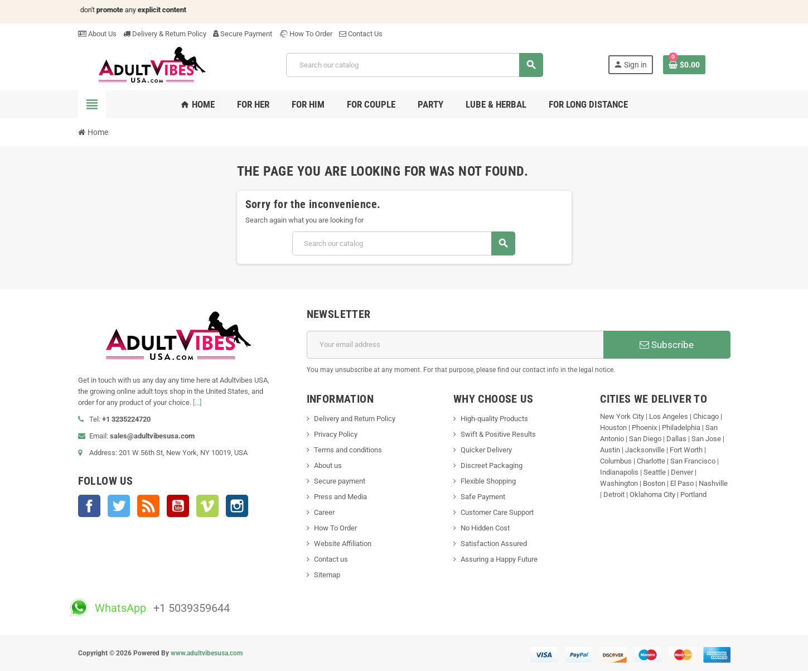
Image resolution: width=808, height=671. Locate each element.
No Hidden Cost (485, 528)
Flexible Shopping (488, 481)
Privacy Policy (335, 434)
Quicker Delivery (486, 450)
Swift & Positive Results (498, 434)
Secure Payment (242, 34)
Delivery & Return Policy (164, 34)
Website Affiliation (342, 543)
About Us (97, 34)
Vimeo (207, 506)
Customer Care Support (497, 512)
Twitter (119, 506)
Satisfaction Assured (494, 543)
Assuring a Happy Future (499, 559)
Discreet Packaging (491, 465)
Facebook (89, 506)
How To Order (305, 34)
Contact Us (361, 34)
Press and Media (340, 497)
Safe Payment (483, 497)
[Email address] (455, 345)
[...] (197, 402)
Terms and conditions (348, 450)
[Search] (414, 65)
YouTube (178, 506)
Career (324, 512)
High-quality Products (494, 418)
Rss (148, 506)
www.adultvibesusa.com (207, 653)
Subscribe (667, 344)
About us (328, 465)
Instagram (237, 506)
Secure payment (339, 481)
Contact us (331, 559)
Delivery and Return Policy (354, 418)
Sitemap (327, 575)
